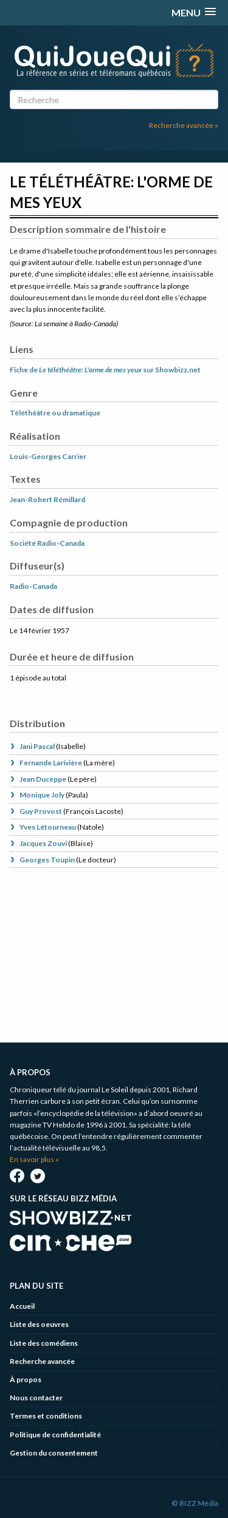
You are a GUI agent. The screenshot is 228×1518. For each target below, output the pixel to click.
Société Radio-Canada (47, 543)
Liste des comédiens (44, 1343)
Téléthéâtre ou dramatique (55, 412)
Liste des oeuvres (39, 1324)
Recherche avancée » (183, 125)
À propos (25, 1379)
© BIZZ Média (194, 1503)
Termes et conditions (46, 1415)
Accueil (22, 1306)
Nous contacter (36, 1397)
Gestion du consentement (54, 1452)
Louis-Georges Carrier (48, 456)
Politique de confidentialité (55, 1434)
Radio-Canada (33, 586)
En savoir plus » (34, 1159)
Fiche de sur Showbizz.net (105, 369)
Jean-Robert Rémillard (47, 499)
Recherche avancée (42, 1361)
